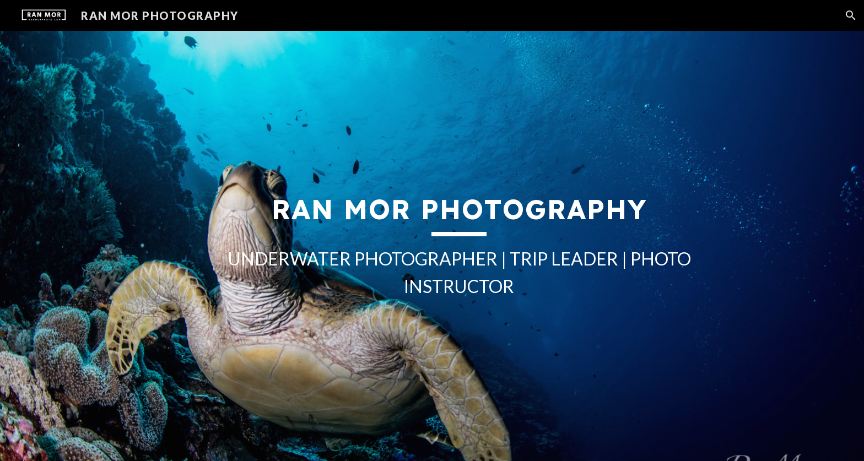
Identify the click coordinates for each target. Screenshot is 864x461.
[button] (851, 15)
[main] (459, 246)
